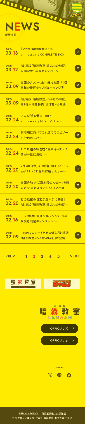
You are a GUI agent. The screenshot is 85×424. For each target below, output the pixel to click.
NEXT (75, 256)
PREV (10, 256)
